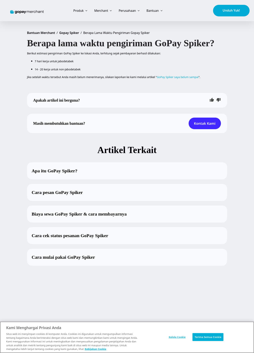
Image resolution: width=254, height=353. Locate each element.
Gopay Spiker (69, 33)
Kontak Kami (205, 123)
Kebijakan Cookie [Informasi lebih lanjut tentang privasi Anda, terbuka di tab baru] (95, 349)
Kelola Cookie (177, 337)
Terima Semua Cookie (208, 337)
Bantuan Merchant (41, 33)
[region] (127, 337)
